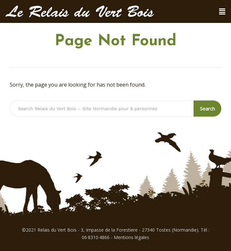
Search (207, 108)
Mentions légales (131, 237)
